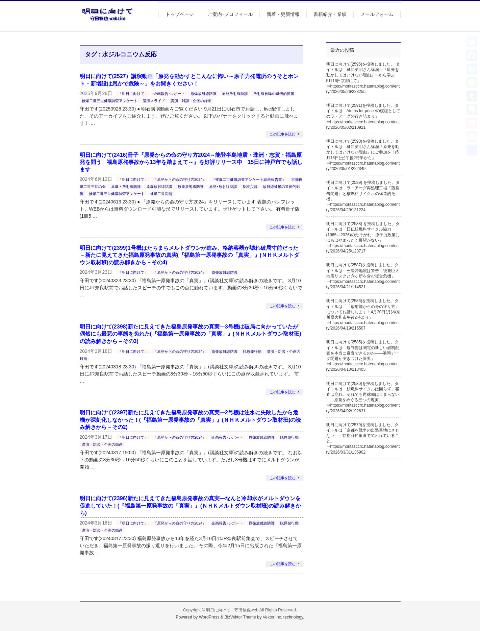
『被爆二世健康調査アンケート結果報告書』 (248, 179)
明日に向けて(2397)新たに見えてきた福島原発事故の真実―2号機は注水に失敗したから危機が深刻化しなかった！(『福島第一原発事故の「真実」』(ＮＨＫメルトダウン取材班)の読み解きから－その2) (190, 420)
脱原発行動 (252, 351)
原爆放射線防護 (204, 94)
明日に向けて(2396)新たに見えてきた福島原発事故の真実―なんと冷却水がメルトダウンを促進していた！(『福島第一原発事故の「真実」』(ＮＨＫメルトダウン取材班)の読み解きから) (190, 505)
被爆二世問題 (161, 194)
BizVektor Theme (240, 617)
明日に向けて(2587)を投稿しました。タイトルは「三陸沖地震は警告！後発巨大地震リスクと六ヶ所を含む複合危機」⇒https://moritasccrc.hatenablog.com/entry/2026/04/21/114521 (363, 276)
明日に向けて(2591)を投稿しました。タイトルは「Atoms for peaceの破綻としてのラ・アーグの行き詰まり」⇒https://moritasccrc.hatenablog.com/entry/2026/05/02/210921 (363, 116)
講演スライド (154, 101)
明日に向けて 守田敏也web (232, 610)
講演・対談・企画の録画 (191, 101)
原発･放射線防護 (223, 187)
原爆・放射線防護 (126, 187)
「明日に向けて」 (133, 94)
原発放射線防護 (235, 94)
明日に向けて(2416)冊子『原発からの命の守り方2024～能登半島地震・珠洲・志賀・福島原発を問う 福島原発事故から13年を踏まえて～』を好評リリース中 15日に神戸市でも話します (191, 162)
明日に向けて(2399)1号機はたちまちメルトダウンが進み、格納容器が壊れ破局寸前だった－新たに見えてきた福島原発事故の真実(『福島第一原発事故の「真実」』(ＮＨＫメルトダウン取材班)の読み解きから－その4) (190, 255)
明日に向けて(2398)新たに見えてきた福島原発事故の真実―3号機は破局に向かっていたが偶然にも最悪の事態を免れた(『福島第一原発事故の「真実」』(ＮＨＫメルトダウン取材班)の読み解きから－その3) (190, 334)
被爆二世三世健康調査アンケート (109, 101)
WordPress (209, 617)
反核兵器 (250, 187)
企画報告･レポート (169, 94)
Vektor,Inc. (272, 617)
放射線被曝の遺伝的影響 (273, 94)
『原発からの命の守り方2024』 (179, 179)
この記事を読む (283, 134)
